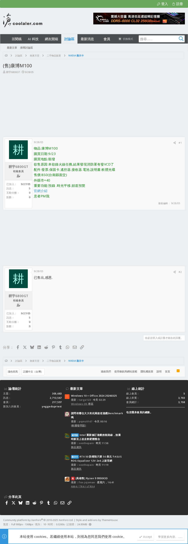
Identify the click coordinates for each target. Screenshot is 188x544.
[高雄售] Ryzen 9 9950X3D (89, 478)
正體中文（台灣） (33, 371)
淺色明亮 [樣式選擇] (13, 371)
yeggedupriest (52, 406)
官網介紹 (41, 191)
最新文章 (76, 388)
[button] (97, 39)
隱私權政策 (146, 371)
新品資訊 (76, 447)
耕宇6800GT (13, 72)
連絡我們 (106, 371)
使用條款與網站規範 (125, 371)
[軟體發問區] (78, 425)
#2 (180, 272)
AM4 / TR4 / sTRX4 (83, 486)
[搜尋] (160, 39)
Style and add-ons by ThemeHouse (97, 520)
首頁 (167, 371)
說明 (158, 371)
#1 (180, 142)
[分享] (174, 143)
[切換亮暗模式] (126, 38)
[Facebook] (183, 522)
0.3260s (60, 524)
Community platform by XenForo (38, 520)
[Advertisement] (93, 103)
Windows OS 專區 (82, 404)
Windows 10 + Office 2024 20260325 (94, 395)
